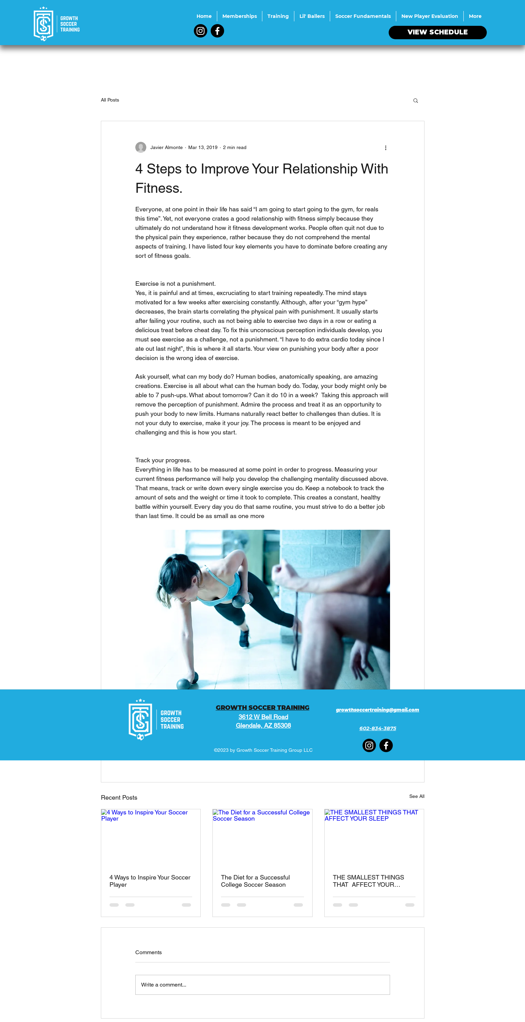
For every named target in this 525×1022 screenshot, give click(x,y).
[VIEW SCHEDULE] (438, 32)
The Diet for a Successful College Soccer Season (255, 881)
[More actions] (386, 147)
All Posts (110, 100)
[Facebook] (217, 31)
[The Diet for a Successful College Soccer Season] (262, 837)
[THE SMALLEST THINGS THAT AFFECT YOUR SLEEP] (374, 837)
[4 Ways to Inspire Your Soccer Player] (151, 837)
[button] (415, 100)
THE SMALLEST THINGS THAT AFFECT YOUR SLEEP (368, 881)
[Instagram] (200, 31)
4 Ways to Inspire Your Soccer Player (149, 881)
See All (416, 796)
